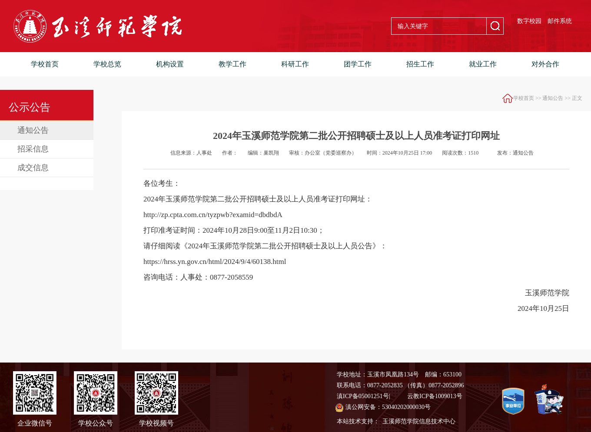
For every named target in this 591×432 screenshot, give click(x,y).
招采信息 (33, 149)
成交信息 (33, 167)
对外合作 (545, 64)
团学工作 (358, 64)
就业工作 (483, 64)
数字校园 (529, 21)
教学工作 (232, 64)
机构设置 (170, 64)
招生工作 (420, 64)
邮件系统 (560, 21)
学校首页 (45, 64)
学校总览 (107, 64)
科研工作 (295, 64)
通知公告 (33, 130)
